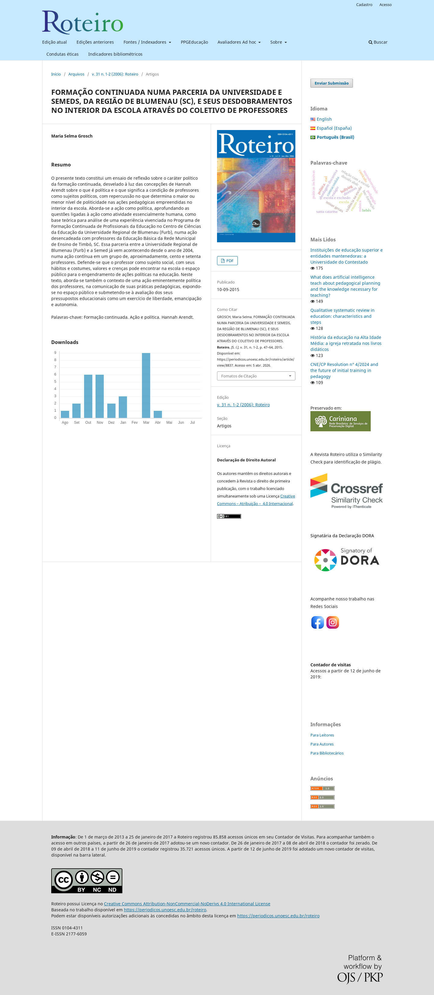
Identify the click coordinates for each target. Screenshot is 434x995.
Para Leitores (322, 735)
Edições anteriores (95, 42)
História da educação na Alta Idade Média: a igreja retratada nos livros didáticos (346, 343)
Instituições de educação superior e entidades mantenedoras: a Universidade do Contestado (346, 256)
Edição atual (54, 42)
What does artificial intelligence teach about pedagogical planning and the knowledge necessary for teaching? (345, 286)
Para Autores (322, 744)
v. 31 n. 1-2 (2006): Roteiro (115, 74)
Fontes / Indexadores (146, 42)
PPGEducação (194, 42)
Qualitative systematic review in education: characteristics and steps (342, 316)
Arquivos (76, 74)
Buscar (378, 42)
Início (56, 74)
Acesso (385, 4)
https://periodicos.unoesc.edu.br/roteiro (165, 910)
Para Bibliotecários (327, 753)
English (324, 119)
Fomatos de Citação (239, 376)
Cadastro (364, 4)
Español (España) (334, 128)
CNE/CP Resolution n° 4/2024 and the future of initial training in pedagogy (344, 370)
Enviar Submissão (332, 83)
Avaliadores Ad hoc (237, 42)
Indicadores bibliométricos (115, 54)
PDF (229, 260)
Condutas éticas (62, 54)
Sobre (276, 42)
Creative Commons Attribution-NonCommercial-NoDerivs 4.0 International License (187, 904)
